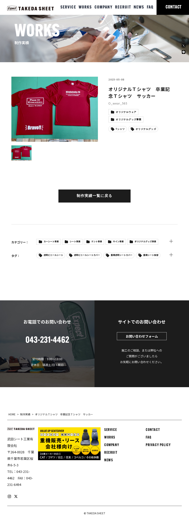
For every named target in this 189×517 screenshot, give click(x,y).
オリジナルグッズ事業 (128, 119)
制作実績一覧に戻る (94, 196)
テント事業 (96, 241)
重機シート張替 (150, 254)
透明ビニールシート (53, 254)
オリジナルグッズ (146, 129)
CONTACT (174, 7)
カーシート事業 (51, 241)
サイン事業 (118, 241)
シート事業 (75, 241)
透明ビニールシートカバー (87, 254)
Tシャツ (120, 129)
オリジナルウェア (126, 112)
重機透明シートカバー (121, 254)
